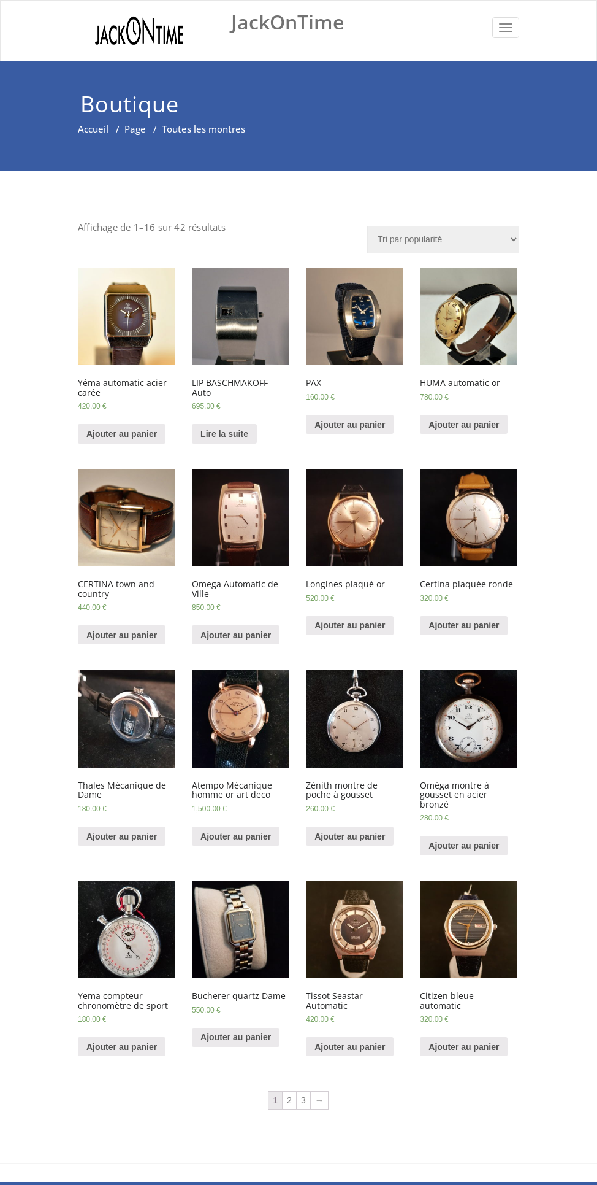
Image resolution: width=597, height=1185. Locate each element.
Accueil (93, 129)
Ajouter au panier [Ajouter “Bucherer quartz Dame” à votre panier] (235, 1037)
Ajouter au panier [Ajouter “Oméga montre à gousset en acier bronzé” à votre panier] (463, 846)
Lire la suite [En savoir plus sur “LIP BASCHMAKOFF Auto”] (224, 434)
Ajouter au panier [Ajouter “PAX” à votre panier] (349, 425)
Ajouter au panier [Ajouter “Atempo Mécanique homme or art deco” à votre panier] (235, 836)
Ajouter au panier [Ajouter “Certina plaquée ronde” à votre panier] (463, 625)
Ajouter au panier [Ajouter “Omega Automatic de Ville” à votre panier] (235, 635)
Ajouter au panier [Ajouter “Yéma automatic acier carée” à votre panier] (121, 434)
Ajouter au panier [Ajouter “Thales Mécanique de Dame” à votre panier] (121, 836)
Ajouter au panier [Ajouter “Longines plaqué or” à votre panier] (349, 625)
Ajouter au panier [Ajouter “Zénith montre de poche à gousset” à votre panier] (349, 836)
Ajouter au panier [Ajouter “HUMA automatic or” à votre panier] (463, 425)
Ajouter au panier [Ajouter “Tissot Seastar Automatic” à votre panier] (349, 1047)
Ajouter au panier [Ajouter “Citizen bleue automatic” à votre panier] (463, 1047)
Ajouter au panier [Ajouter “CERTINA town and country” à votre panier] (121, 635)
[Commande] (443, 239)
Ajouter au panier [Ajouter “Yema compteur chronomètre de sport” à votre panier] (121, 1047)
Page (135, 129)
